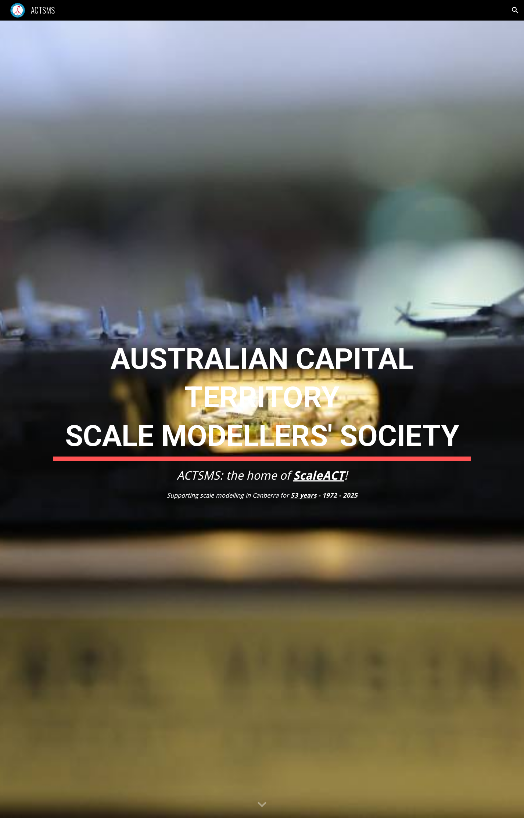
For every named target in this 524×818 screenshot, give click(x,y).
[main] (262, 419)
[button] (515, 10)
